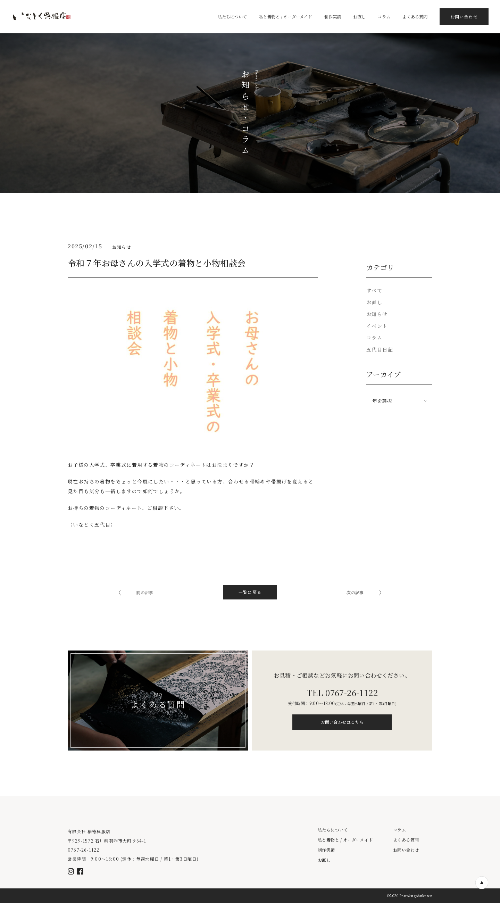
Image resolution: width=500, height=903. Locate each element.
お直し (324, 860)
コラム (399, 829)
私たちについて (333, 829)
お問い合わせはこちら (342, 722)
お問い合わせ (406, 850)
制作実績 (326, 850)
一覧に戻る (250, 592)
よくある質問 (406, 840)
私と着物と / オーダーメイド (345, 840)
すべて (374, 290)
